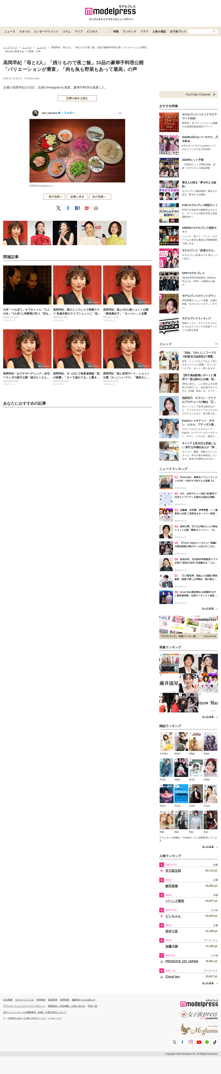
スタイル (24, 31)
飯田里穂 (171, 886)
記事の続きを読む (77, 98)
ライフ (79, 31)
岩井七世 (171, 931)
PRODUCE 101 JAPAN (181, 961)
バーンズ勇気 (174, 901)
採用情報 (64, 999)
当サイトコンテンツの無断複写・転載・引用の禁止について (34, 1012)
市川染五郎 (173, 870)
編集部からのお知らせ (83, 999)
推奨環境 (52, 999)
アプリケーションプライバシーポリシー (24, 1006)
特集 (116, 31)
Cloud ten (172, 976)
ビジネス (92, 31)
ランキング (129, 31)
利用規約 (41, 999)
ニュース (9, 31)
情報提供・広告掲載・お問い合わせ (66, 1006)
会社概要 (7, 999)
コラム (66, 31)
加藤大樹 (171, 946)
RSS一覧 (92, 1006)
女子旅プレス (178, 31)
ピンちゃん (173, 916)
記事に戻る (77, 196)
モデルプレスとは (24, 999)
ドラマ (144, 31)
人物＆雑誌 (159, 31)
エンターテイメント (46, 31)
